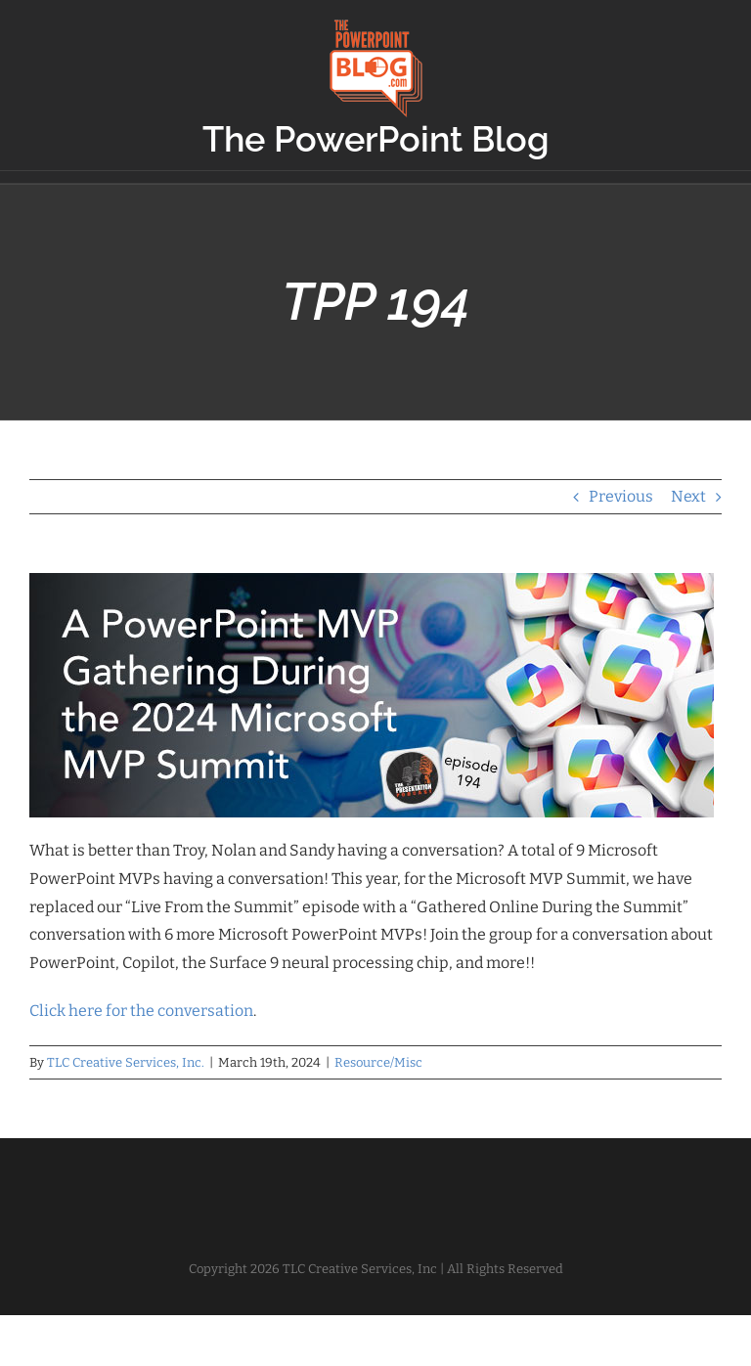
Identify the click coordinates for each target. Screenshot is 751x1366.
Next (688, 496)
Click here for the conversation (141, 1010)
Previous (621, 496)
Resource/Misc (378, 1062)
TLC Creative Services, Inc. (125, 1062)
